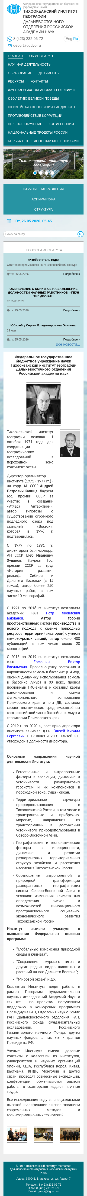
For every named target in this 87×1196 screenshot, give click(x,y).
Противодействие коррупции (35, 115)
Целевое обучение (25, 124)
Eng (69, 39)
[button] (5, 164)
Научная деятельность (29, 64)
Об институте (41, 56)
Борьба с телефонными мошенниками (43, 141)
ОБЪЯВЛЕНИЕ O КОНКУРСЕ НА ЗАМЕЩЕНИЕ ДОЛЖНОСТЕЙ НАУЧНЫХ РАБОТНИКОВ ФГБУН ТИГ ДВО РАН (43, 292)
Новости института (44, 250)
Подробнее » (71, 274)
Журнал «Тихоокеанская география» (41, 90)
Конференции (61, 124)
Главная (15, 56)
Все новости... (68, 344)
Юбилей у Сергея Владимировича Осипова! (43, 325)
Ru (75, 39)
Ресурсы (16, 81)
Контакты (39, 81)
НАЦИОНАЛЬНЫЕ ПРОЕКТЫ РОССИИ (38, 132)
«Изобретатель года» (43, 259)
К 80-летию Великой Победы (33, 98)
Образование (20, 73)
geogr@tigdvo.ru (27, 45)
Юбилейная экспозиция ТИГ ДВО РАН (41, 107)
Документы (49, 73)
